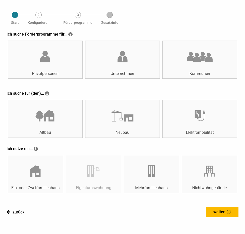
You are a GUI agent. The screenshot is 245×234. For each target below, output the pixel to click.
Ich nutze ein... (20, 148)
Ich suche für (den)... (25, 93)
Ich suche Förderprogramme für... (37, 34)
